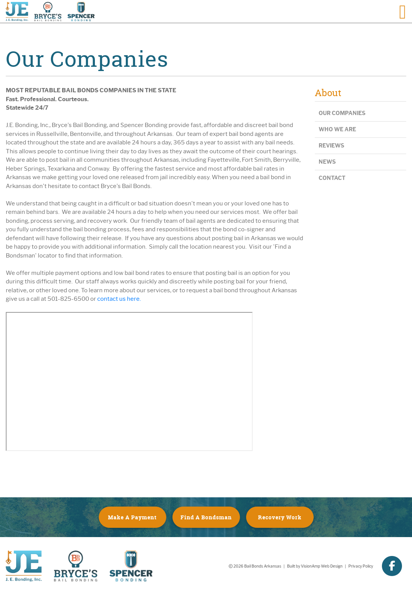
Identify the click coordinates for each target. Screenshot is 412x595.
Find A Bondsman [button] (206, 517)
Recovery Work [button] (280, 517)
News (327, 162)
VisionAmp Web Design (322, 566)
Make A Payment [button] (132, 517)
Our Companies (342, 113)
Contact (332, 178)
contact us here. (119, 298)
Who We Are (337, 129)
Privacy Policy (360, 566)
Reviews (331, 145)
